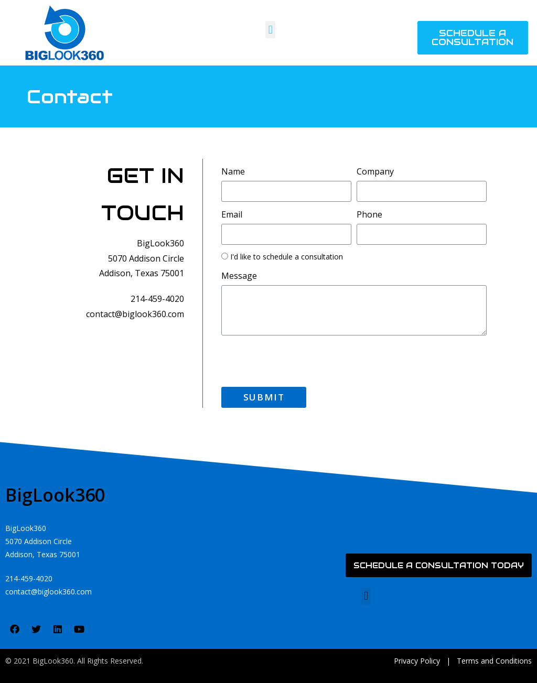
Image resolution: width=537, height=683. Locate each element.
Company (375, 171)
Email (231, 214)
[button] (270, 29)
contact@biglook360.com (135, 314)
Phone (369, 214)
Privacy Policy (417, 661)
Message (239, 275)
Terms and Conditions (494, 661)
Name (233, 171)
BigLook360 (55, 495)
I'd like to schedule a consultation (286, 257)
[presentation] (301, 361)
